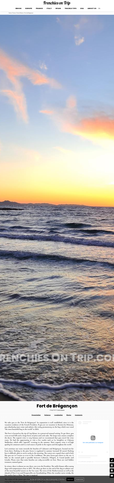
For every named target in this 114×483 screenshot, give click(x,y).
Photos (68, 415)
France (39, 8)
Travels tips (70, 8)
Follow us (47, 415)
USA (82, 8)
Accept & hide (79, 479)
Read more (70, 479)
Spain (58, 8)
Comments (78, 415)
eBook (19, 8)
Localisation (58, 415)
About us (92, 8)
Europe (28, 8)
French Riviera (60, 410)
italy (49, 8)
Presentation (36, 415)
